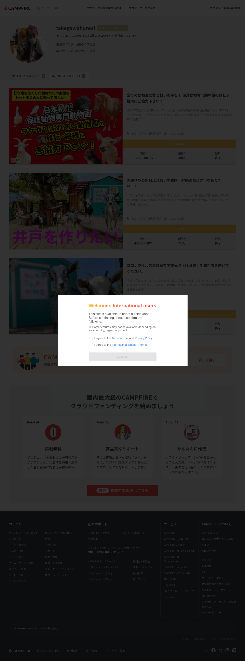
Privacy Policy (143, 338)
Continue (122, 356)
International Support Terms (129, 344)
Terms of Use (120, 338)
